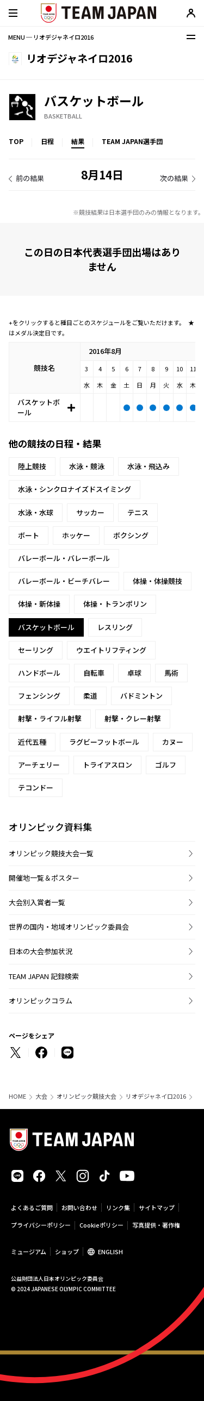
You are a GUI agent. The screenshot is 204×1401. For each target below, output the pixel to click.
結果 (77, 141)
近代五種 (32, 742)
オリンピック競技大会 (86, 1096)
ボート (28, 535)
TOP (16, 141)
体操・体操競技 (157, 581)
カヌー (172, 742)
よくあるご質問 (32, 1207)
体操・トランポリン (115, 604)
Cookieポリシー (101, 1225)
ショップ (67, 1251)
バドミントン (141, 695)
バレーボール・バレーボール (64, 558)
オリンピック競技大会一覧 (51, 853)
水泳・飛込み (148, 466)
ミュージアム (28, 1251)
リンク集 (118, 1207)
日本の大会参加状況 (40, 951)
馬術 (171, 673)
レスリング (115, 627)
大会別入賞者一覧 (37, 902)
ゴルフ (165, 764)
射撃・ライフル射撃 (50, 718)
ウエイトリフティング (111, 650)
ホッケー (76, 535)
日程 (47, 141)
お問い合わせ (79, 1207)
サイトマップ (157, 1207)
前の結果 (30, 178)
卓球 (134, 673)
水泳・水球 (35, 512)
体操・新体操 (39, 604)
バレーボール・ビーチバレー (64, 581)
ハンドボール (39, 673)
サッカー (90, 512)
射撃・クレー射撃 (132, 718)
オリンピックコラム (40, 1000)
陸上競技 (32, 466)
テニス (138, 512)
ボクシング (131, 535)
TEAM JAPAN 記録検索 (44, 976)
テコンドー (35, 787)
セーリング (35, 650)
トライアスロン (107, 764)
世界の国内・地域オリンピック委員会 (69, 926)
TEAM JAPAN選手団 (132, 141)
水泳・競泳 (86, 466)
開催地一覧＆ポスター (44, 878)
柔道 (90, 695)
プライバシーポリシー (41, 1225)
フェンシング (39, 695)
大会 (41, 1096)
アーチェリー (39, 764)
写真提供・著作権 (156, 1225)
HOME (17, 1096)
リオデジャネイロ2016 (156, 1096)
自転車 (93, 673)
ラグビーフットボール (104, 742)
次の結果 (174, 178)
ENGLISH (110, 1251)
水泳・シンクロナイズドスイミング (74, 489)
